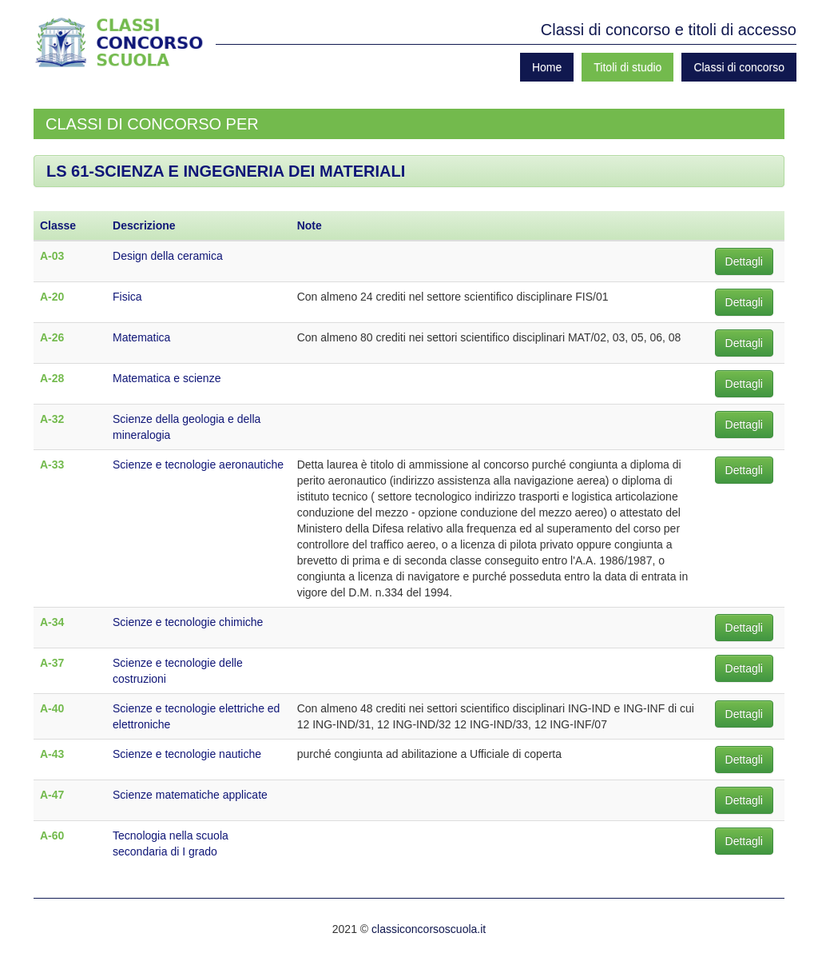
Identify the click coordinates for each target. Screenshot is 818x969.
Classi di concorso (738, 67)
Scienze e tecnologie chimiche (188, 622)
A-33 (52, 464)
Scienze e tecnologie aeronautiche (198, 464)
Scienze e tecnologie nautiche (187, 754)
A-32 (52, 419)
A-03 (52, 255)
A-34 (52, 622)
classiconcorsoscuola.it (428, 929)
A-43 (52, 754)
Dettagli (744, 261)
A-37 (52, 662)
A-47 (52, 794)
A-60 (52, 835)
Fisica (127, 296)
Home (547, 67)
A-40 (52, 708)
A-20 (52, 296)
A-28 (52, 378)
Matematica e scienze (166, 378)
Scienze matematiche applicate (190, 794)
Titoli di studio (627, 67)
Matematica (141, 337)
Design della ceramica (168, 255)
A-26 (52, 337)
